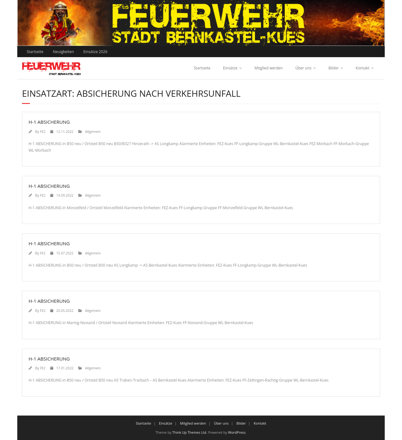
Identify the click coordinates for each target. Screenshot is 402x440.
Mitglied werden (268, 68)
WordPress (237, 432)
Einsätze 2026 (95, 51)
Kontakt (362, 68)
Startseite (35, 51)
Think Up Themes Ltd (189, 432)
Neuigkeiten (63, 51)
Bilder (334, 68)
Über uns (303, 68)
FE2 (43, 131)
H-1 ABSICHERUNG (49, 122)
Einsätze (230, 68)
